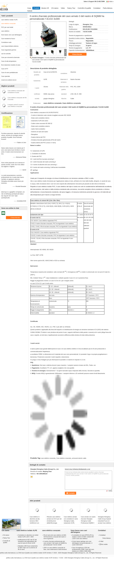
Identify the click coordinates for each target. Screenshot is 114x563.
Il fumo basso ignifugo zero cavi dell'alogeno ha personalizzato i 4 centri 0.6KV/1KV (82, 543)
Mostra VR (45, 8)
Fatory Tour (71, 8)
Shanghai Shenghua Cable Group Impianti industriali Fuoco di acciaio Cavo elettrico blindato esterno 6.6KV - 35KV (105, 522)
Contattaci (96, 8)
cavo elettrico (5, 31)
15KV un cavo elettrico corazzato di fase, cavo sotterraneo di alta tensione (55, 548)
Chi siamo (54, 8)
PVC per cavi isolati (7, 27)
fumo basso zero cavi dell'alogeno (11, 35)
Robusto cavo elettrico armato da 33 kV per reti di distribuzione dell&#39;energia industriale (54, 521)
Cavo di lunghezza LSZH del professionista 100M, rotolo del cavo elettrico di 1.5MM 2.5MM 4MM (83, 549)
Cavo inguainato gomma (8, 50)
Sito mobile (103, 544)
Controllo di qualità (84, 8)
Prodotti (36, 8)
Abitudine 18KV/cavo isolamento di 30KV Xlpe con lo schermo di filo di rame (28, 547)
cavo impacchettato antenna (9, 46)
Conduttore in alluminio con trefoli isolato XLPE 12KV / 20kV (28, 536)
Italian (111, 1)
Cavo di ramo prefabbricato (9, 72)
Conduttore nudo (6, 42)
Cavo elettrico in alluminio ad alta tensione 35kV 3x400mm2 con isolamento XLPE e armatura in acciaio (35, 522)
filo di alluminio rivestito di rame (10, 65)
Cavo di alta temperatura (8, 61)
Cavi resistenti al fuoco (8, 38)
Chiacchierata (78, 54)
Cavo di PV (4, 69)
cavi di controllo (6, 53)
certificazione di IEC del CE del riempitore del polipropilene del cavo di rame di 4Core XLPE (27, 541)
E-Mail (101, 541)
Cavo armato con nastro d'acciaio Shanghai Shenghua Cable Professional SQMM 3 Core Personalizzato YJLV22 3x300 (88, 522)
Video (63, 8)
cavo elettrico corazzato (8, 23)
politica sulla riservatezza (7, 553)
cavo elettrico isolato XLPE (9, 20)
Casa (29, 8)
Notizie (29, 11)
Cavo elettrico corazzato (63, 458)
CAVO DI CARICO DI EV (8, 80)
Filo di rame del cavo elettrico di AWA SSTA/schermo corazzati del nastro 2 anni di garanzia (55, 536)
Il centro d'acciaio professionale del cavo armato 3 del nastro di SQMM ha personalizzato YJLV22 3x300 (49, 60)
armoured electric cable (79, 458)
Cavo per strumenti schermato (10, 57)
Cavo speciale (5, 76)
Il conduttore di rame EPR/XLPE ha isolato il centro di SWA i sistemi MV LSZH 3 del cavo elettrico (83, 536)
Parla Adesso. (108, 8)
